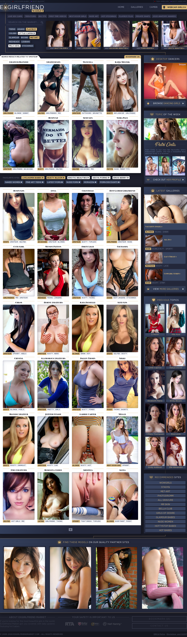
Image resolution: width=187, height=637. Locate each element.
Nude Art (93, 16)
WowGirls (165, 483)
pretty (50, 409)
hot (88, 353)
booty (13, 465)
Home (121, 7)
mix (59, 113)
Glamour (14, 37)
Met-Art (165, 491)
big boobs (28, 169)
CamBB (154, 7)
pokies (92, 409)
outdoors (86, 113)
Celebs (12, 33)
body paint (120, 521)
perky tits (124, 169)
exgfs (6, 242)
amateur (76, 113)
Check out (167, 180)
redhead (42, 298)
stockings (131, 298)
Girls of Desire (165, 513)
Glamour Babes (165, 517)
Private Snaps (143, 16)
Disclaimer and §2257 (177, 634)
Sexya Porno (101, 178)
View (166, 289)
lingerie (58, 298)
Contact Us (159, 626)
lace (166, 266)
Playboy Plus (126, 16)
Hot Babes (165, 530)
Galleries (137, 7)
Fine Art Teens (35, 182)
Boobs (24, 37)
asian (109, 298)
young (50, 298)
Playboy (31, 29)
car (56, 465)
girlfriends (51, 113)
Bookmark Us (133, 57)
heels (23, 353)
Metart (34, 37)
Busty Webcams (179, 1)
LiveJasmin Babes (21, 1)
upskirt (16, 353)
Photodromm (165, 496)
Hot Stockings (108, 16)
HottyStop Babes (165, 526)
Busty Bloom (38, 1)
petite (110, 169)
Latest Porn (55, 182)
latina (41, 521)
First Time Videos (57, 16)
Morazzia (90, 182)
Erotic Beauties (78, 178)
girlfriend (8, 113)
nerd (56, 353)
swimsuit (22, 465)
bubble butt (158, 249)
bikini (83, 353)
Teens (12, 29)
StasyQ (165, 487)
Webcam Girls (175, 7)
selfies (41, 113)
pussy (109, 409)
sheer (165, 232)
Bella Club (165, 509)
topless (92, 242)
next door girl (114, 465)
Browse (166, 103)
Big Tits (42, 16)
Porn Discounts (110, 182)
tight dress (86, 521)
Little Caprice (27, 33)
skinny (25, 113)
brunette (97, 113)
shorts (124, 409)
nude (116, 169)
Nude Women (165, 522)
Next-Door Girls (77, 16)
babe (148, 249)
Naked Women (13, 182)
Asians (20, 29)
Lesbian (26, 42)
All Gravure (165, 500)
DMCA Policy (159, 634)
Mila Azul (14, 46)
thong (92, 298)
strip (162, 283)
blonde (18, 113)
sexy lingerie (119, 298)
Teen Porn (30, 16)
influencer (119, 113)
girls (57, 409)
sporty (169, 249)
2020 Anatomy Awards (164, 16)
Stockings (27, 46)
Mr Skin (165, 504)
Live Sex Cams (15, 16)
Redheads (14, 42)
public (21, 409)
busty (109, 113)
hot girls (15, 521)
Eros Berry (121, 178)
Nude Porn (73, 182)
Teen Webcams (162, 1)
